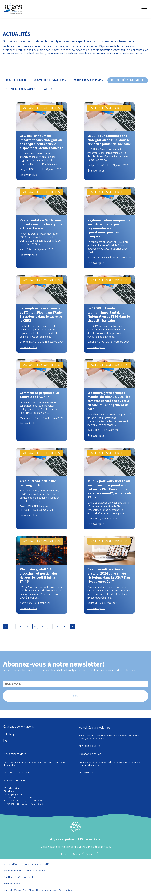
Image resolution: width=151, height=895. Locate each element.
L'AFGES (47, 89)
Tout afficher (16, 80)
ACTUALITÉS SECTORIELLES (127, 80)
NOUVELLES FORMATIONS (49, 80)
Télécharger (10, 734)
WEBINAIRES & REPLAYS (88, 80)
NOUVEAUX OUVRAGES (20, 89)
